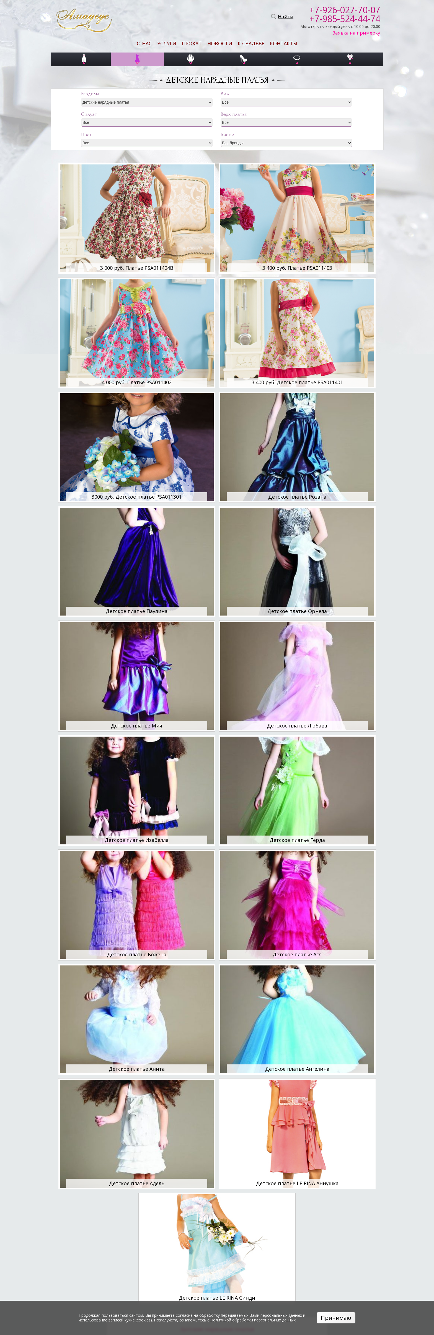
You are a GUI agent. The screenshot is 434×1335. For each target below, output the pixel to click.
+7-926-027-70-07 (344, 10)
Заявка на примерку (356, 32)
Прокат (192, 43)
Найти (285, 16)
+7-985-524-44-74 (344, 18)
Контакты (283, 43)
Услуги (166, 43)
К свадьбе (251, 43)
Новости (219, 43)
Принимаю (336, 1317)
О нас (144, 43)
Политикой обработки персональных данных (253, 1320)
